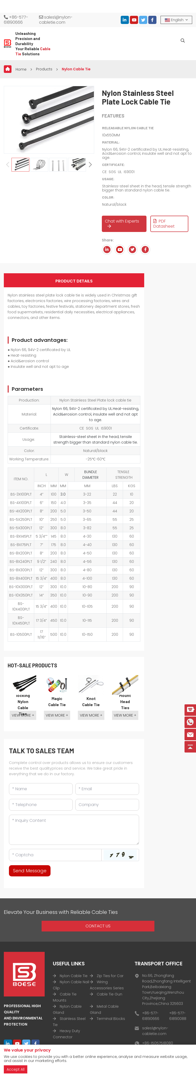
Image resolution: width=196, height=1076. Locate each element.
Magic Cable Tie (57, 701)
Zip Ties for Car (110, 975)
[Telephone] (41, 805)
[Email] (107, 789)
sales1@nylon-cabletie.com (55, 20)
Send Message (29, 870)
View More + (23, 715)
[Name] (41, 789)
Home (21, 69)
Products (44, 69)
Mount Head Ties (125, 701)
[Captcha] (55, 855)
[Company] (107, 805)
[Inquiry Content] (74, 830)
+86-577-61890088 (177, 1015)
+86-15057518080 (157, 1043)
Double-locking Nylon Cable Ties (23, 701)
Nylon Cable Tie (76, 69)
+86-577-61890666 (16, 20)
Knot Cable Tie (91, 701)
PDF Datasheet (164, 223)
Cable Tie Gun (109, 994)
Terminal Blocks (111, 1018)
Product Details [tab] (74, 281)
